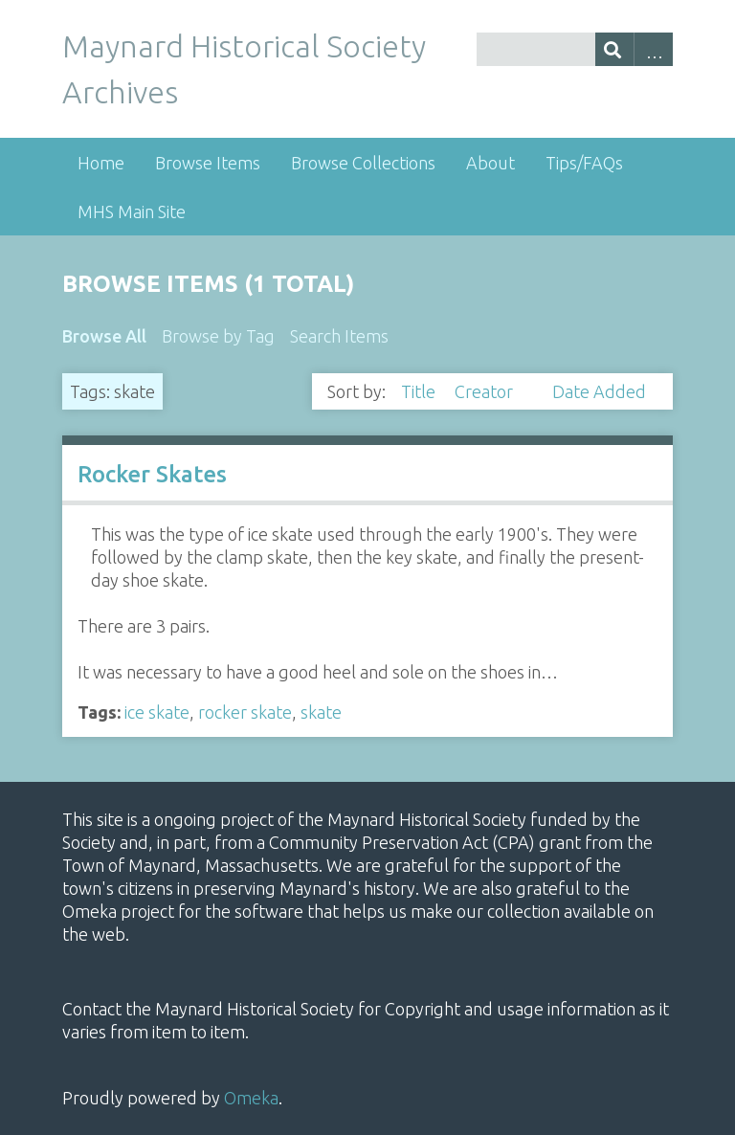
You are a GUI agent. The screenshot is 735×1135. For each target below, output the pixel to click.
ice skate (156, 712)
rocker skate (245, 712)
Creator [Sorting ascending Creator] (486, 391)
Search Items (339, 335)
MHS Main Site (132, 211)
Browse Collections (363, 162)
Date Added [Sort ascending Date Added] (599, 391)
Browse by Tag (218, 335)
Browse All (104, 335)
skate (321, 712)
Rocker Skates (152, 474)
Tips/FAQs (584, 162)
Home (101, 162)
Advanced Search (653, 49)
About (490, 162)
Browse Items (207, 162)
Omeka (251, 1097)
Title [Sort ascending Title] (420, 391)
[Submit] (615, 49)
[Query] (575, 49)
